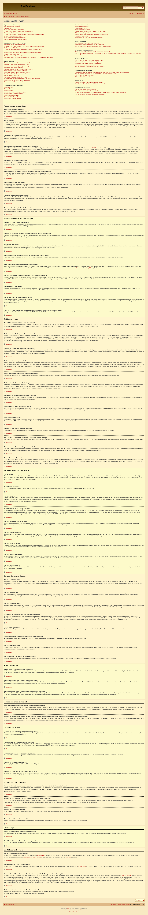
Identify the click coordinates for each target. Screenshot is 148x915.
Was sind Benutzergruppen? (82, 29)
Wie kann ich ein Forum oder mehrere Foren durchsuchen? (90, 60)
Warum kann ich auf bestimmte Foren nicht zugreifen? (17, 72)
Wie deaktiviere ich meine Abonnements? (85, 77)
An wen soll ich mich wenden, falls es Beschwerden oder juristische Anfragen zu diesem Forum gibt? (100, 92)
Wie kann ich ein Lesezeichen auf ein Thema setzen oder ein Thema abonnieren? (95, 73)
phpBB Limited (78, 268)
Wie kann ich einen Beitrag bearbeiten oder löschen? (17, 64)
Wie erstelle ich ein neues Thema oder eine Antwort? (17, 62)
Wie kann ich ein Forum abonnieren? (84, 75)
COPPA (94, 148)
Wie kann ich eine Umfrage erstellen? (13, 67)
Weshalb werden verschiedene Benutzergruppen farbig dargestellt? (92, 34)
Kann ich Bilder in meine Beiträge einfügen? (15, 92)
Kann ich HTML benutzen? (10, 88)
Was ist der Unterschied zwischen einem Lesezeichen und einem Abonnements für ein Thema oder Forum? (102, 72)
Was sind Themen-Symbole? (11, 100)
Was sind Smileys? (8, 90)
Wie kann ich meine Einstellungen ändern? (14, 44)
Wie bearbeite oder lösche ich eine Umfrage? (15, 70)
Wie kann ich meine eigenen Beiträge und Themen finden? (90, 66)
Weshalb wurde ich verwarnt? (11, 75)
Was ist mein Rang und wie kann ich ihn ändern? (16, 55)
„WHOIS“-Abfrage (126, 875)
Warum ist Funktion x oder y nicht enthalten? (86, 91)
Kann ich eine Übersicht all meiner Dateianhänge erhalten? (90, 84)
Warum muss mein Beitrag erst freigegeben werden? (17, 80)
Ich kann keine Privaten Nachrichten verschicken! (87, 43)
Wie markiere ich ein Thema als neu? (13, 81)
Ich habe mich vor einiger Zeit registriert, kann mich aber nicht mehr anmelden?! (24, 34)
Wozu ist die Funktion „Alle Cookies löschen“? (15, 39)
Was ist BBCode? (8, 87)
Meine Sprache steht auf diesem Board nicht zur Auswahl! (18, 51)
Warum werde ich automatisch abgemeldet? (15, 37)
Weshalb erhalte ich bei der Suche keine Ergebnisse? (88, 62)
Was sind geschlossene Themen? (12, 98)
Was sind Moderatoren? (81, 28)
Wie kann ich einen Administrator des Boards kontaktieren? (90, 94)
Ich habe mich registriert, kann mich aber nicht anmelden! (18, 31)
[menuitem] (15, 13)
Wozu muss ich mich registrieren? (12, 26)
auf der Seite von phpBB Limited (32, 857)
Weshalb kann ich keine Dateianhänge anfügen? (16, 74)
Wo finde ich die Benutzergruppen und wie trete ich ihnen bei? (91, 31)
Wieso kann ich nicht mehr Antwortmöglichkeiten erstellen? (18, 69)
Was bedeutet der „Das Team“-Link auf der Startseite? (88, 37)
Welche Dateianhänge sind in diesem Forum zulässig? (89, 82)
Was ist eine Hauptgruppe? (82, 36)
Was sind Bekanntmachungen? (12, 95)
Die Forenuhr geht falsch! (10, 47)
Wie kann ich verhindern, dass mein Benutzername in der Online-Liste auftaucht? (24, 46)
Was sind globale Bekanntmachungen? (13, 93)
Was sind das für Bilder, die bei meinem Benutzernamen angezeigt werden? (23, 52)
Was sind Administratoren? (82, 26)
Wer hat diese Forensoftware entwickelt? (85, 89)
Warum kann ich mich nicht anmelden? (13, 32)
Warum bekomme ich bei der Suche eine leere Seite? (88, 63)
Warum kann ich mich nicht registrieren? (14, 29)
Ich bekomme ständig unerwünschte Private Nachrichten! (89, 44)
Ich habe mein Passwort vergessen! (13, 36)
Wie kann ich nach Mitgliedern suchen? (85, 65)
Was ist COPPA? (8, 28)
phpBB (68, 908)
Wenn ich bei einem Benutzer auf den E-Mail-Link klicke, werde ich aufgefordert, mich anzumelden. (29, 57)
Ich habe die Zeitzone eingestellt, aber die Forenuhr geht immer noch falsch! (23, 49)
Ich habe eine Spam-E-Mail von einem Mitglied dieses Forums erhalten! (93, 46)
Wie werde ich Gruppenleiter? (82, 32)
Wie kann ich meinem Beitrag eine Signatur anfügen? (17, 66)
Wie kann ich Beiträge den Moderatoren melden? (16, 77)
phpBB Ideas (82, 866)
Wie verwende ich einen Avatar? (12, 54)
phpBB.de (89, 268)
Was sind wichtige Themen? (11, 96)
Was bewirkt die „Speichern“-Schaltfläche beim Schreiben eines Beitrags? (22, 78)
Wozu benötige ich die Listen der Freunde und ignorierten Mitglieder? (92, 51)
